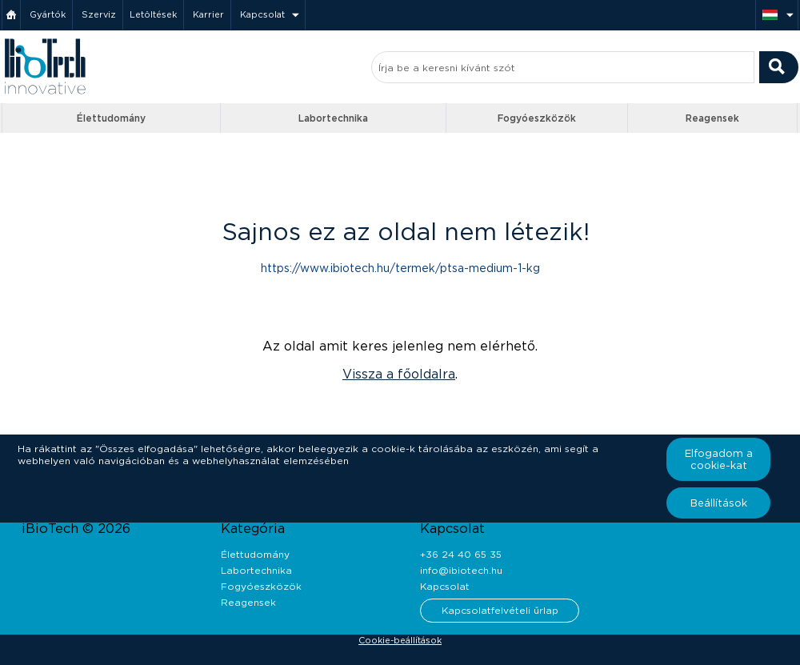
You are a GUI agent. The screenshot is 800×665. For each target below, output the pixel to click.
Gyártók (48, 14)
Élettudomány (111, 118)
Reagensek (712, 118)
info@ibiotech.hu (461, 570)
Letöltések (153, 14)
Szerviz (99, 14)
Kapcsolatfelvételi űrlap (500, 610)
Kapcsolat (262, 14)
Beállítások (718, 503)
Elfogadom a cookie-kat (719, 459)
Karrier (208, 14)
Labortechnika (333, 118)
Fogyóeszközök (537, 118)
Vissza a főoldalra (398, 374)
